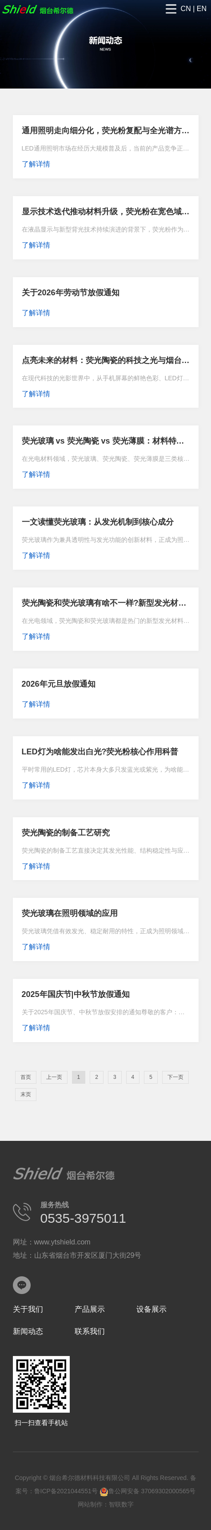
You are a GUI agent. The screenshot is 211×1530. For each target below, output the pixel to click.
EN (202, 8)
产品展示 (90, 1309)
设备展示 (151, 1309)
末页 (25, 1094)
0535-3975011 (83, 1218)
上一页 (54, 1077)
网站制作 (90, 1504)
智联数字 (121, 1504)
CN (186, 8)
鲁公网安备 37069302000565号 (148, 1491)
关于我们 (28, 1309)
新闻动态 (28, 1331)
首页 (25, 1077)
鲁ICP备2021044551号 (66, 1491)
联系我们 (90, 1331)
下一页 (175, 1077)
